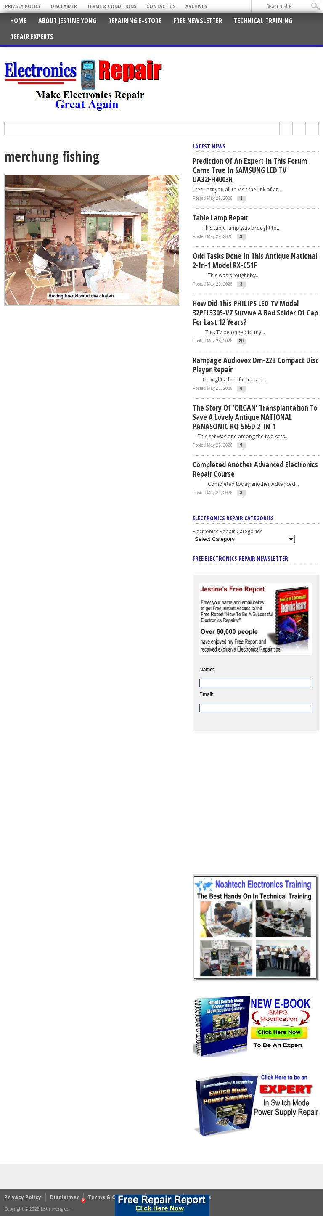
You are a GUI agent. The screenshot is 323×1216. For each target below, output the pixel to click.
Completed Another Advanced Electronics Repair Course (255, 469)
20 (241, 341)
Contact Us (160, 6)
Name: (206, 670)
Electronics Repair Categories (227, 531)
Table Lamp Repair (220, 217)
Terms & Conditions (111, 6)
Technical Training (263, 20)
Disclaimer (64, 6)
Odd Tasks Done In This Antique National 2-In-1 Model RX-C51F (255, 260)
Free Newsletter (197, 20)
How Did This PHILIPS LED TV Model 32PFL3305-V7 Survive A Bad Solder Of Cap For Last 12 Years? (255, 312)
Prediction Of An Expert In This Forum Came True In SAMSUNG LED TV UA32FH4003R (250, 170)
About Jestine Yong (67, 20)
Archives (196, 6)
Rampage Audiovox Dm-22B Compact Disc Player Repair (255, 364)
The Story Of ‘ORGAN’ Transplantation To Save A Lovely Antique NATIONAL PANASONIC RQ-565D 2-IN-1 (255, 417)
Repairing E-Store (135, 20)
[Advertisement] (256, 809)
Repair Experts (31, 36)
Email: (206, 694)
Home (18, 20)
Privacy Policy (23, 6)
